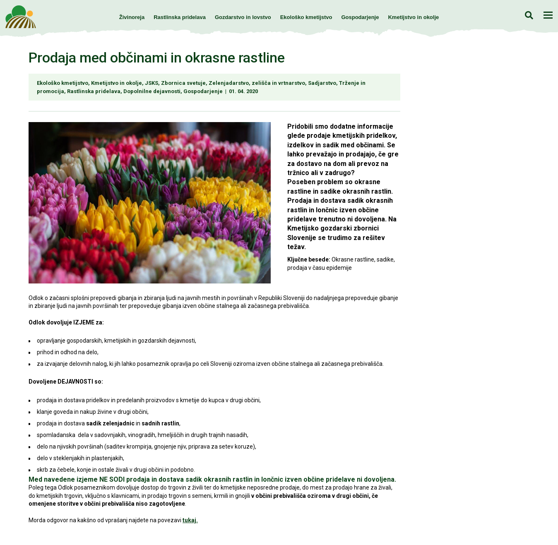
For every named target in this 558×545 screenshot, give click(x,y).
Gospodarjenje (360, 17)
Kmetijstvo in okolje (413, 17)
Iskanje (529, 15)
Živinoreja (131, 17)
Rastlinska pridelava (180, 17)
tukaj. (190, 520)
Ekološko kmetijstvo (306, 17)
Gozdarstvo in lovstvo (243, 17)
